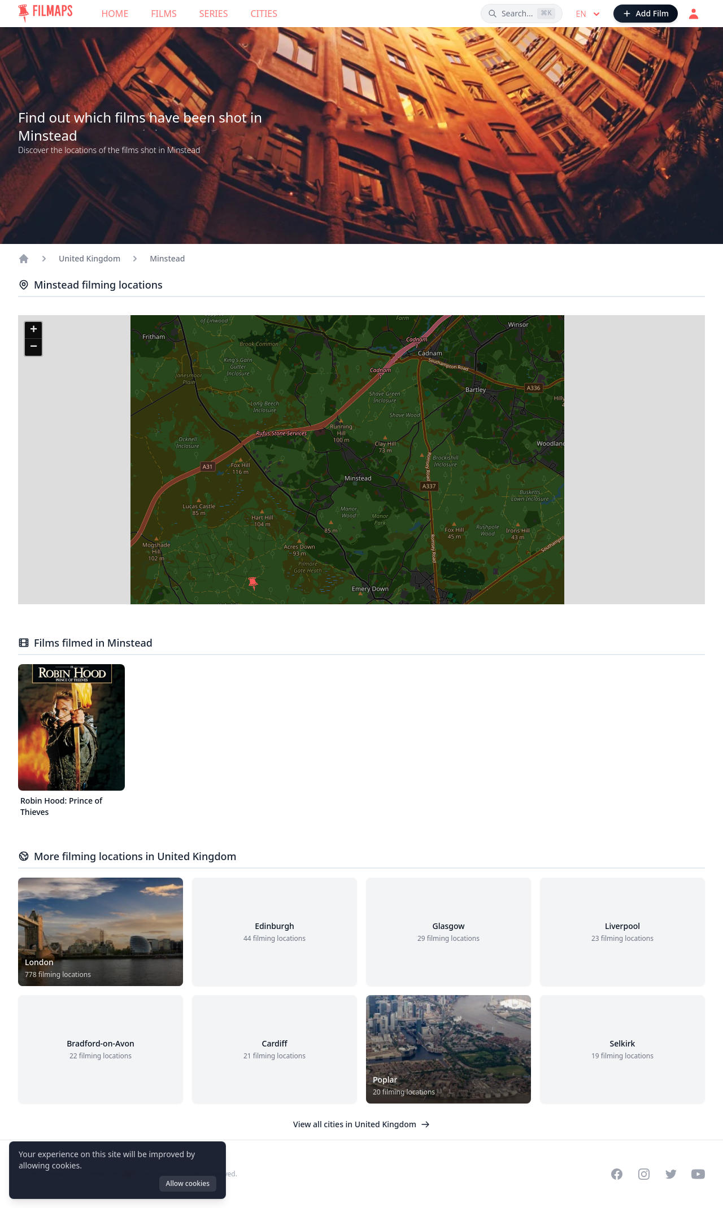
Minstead (167, 258)
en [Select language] (589, 14)
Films (163, 13)
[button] (253, 584)
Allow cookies (188, 1183)
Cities (263, 13)
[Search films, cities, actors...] (522, 13)
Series (213, 13)
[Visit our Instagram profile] (644, 1174)
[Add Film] (645, 14)
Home (115, 13)
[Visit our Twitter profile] (671, 1174)
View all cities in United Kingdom (361, 1124)
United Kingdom (89, 258)
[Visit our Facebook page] (617, 1174)
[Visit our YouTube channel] (698, 1174)
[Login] (693, 13)
